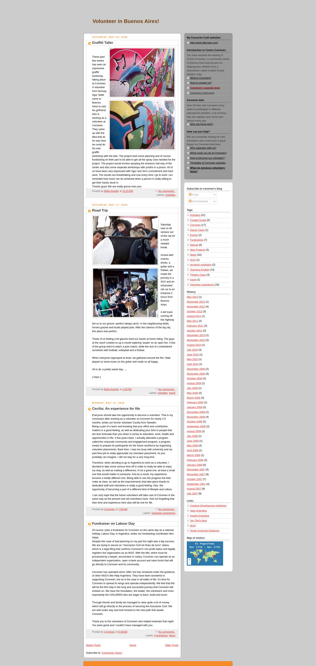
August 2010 (194, 345)
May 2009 (192, 393)
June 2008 (193, 441)
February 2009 (195, 402)
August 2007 (194, 488)
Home (132, 645)
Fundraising (161, 635)
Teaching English (199, 269)
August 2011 (194, 316)
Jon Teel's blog (198, 520)
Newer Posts (93, 645)
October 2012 (194, 311)
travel (172, 393)
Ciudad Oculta (198, 220)
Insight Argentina (199, 515)
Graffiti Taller (102, 43)
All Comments (198, 201)
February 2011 (195, 325)
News (172, 635)
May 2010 (192, 359)
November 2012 (196, 306)
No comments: (166, 191)
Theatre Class (198, 274)
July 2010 (192, 349)
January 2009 (194, 407)
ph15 (193, 259)
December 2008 (196, 412)
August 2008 (194, 431)
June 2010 (193, 354)
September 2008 (196, 426)
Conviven (195, 225)
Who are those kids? (201, 124)
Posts (194, 194)
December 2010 (196, 335)
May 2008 (192, 445)
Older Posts (171, 645)
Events (194, 235)
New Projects (197, 249)
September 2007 (196, 484)
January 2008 (194, 465)
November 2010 (196, 340)
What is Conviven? (200, 78)
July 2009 (192, 388)
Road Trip (100, 210)
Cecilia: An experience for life (116, 409)
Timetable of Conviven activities (208, 163)
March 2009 (193, 397)
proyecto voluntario (201, 264)
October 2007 (194, 479)
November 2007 (196, 474)
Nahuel (194, 245)
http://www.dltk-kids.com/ (204, 42)
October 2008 (194, 421)
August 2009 (194, 383)
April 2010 (192, 364)
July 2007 (192, 493)
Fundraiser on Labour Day (113, 523)
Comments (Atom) (112, 652)
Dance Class (197, 230)
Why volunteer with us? (203, 148)
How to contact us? (201, 82)
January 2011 (194, 330)
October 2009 (194, 378)
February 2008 (195, 460)
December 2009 (196, 369)
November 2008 (196, 417)
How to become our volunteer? (207, 158)
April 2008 (192, 450)
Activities (170, 195)
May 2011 (192, 321)
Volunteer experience (163, 513)
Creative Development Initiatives (208, 505)
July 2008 (192, 436)
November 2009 (196, 373)
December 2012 (196, 301)
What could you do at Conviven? (208, 153)
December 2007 (196, 469)
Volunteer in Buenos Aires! (126, 21)
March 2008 (193, 455)
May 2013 (192, 297)
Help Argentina (198, 510)
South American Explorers (204, 530)
